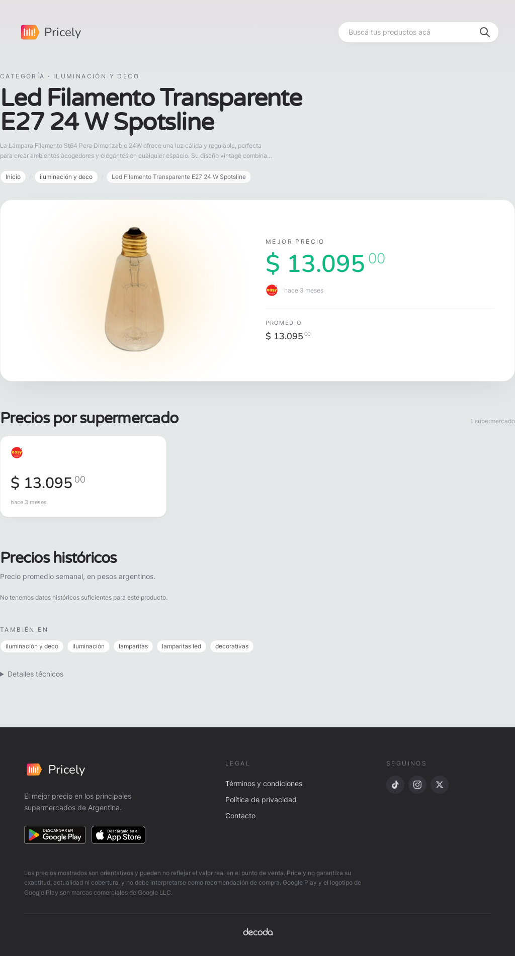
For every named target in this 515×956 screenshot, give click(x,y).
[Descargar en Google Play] (54, 835)
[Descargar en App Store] (119, 835)
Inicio (13, 176)
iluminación (88, 646)
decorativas (231, 646)
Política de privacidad (261, 799)
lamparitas (133, 646)
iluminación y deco (66, 176)
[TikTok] (395, 785)
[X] (440, 785)
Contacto (240, 815)
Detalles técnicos (35, 674)
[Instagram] (417, 785)
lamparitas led (181, 646)
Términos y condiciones (263, 783)
